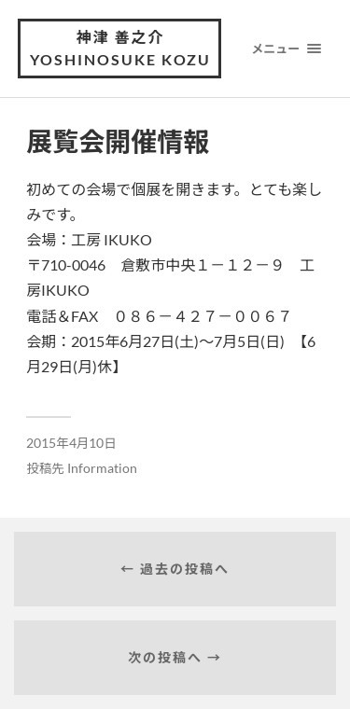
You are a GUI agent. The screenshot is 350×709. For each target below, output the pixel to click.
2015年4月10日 (71, 443)
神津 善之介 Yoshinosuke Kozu (120, 48)
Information (102, 468)
